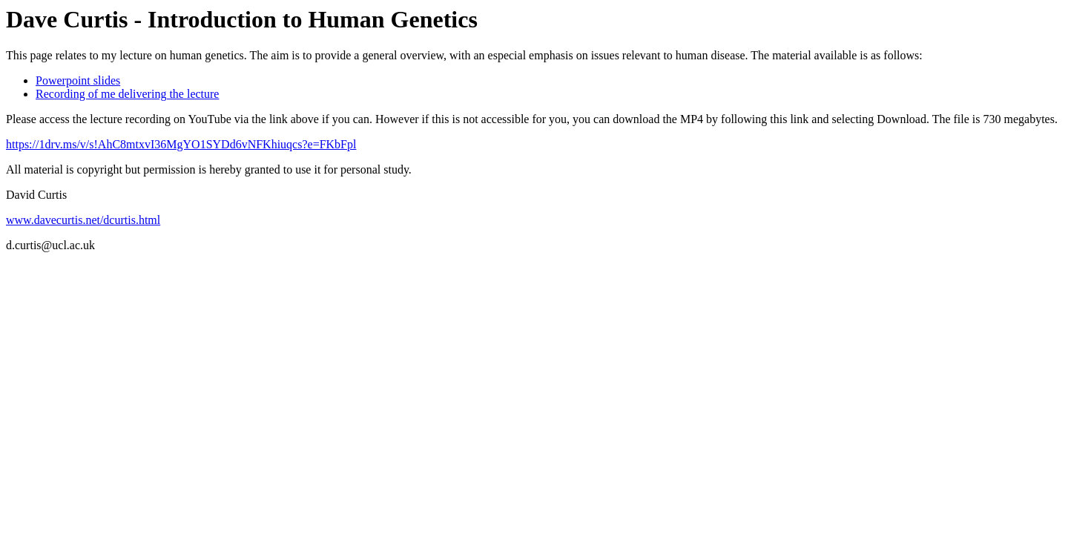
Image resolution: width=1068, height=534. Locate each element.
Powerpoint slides (78, 80)
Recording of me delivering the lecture (127, 94)
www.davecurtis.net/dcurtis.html (83, 220)
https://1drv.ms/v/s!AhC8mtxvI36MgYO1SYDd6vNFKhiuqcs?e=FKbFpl (181, 144)
